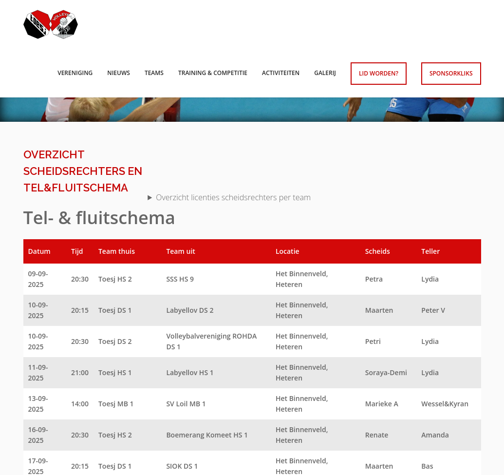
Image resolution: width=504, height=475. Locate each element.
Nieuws (118, 73)
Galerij (325, 73)
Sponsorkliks (451, 73)
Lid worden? (378, 73)
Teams (154, 73)
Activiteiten (280, 73)
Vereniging (75, 73)
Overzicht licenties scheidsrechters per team (233, 197)
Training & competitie (212, 73)
